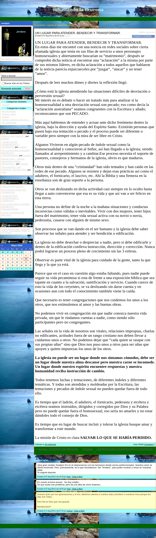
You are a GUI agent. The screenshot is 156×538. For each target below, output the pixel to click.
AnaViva (4, 229)
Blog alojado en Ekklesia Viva (77, 526)
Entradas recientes (10, 182)
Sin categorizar (50, 444)
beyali (17, 229)
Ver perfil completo (10, 59)
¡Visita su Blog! (77, 477)
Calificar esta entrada (147, 32)
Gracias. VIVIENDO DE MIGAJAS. (58, 449)
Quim (69, 477)
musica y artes (9, 114)
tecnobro (8, 233)
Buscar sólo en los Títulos (15, 83)
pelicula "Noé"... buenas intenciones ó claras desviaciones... (12, 161)
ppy (29, 231)
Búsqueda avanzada (11, 88)
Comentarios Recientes (12, 131)
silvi (2, 233)
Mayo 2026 (16, 245)
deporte (5, 117)
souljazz (68, 36)
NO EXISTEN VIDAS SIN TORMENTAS (13, 191)
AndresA (11, 229)
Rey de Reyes (9, 111)
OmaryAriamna (15, 231)
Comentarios (149, 444)
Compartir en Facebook (142, 36)
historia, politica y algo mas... (16, 120)
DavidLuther (25, 229)
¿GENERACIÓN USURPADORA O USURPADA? (125, 449)
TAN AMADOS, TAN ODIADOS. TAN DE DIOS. (14, 168)
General (6, 105)
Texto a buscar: (8, 75)
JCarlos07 (5, 231)
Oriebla (24, 231)
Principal (87, 449)
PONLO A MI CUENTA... (13, 136)
